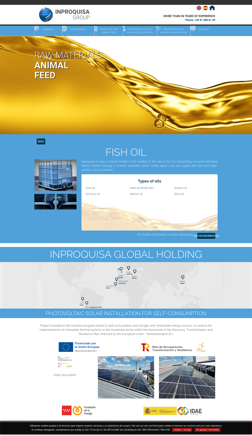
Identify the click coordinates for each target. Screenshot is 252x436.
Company (48, 29)
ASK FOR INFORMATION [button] (206, 236)
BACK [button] (41, 141)
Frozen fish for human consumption (173, 31)
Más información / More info (156, 429)
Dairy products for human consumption (140, 31)
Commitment (78, 29)
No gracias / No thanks (207, 429)
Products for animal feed (109, 31)
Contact (204, 29)
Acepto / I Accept (182, 429)
